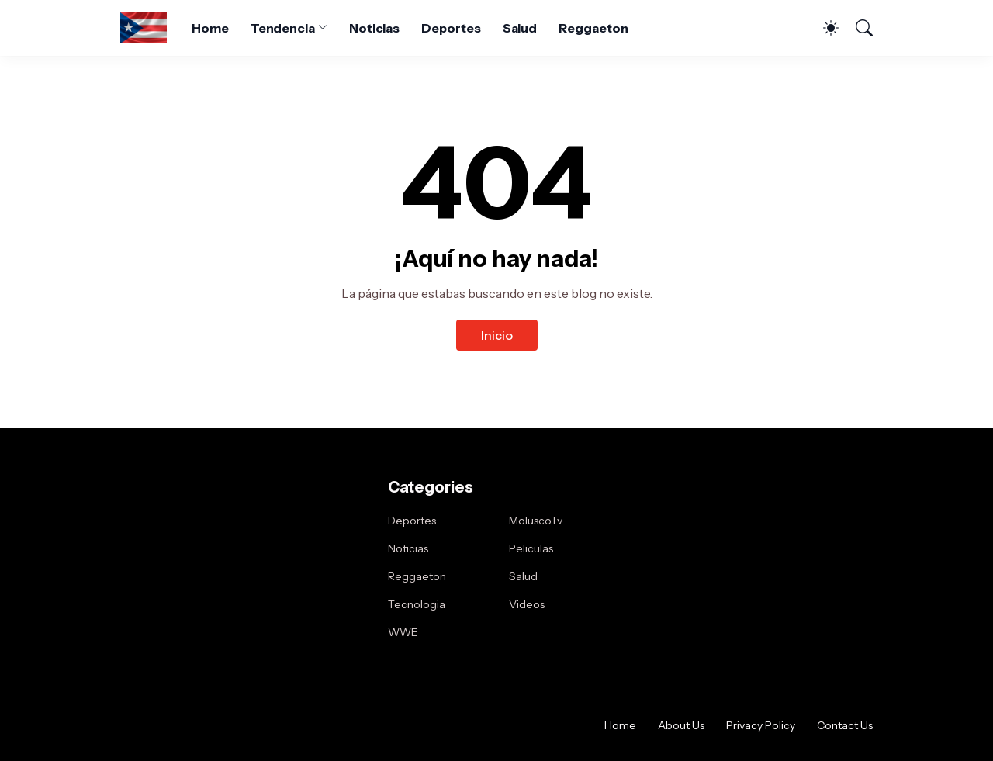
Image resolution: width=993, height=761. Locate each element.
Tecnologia (416, 604)
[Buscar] (857, 27)
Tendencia (283, 28)
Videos (527, 604)
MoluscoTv (535, 521)
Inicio (497, 335)
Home (210, 28)
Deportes (450, 28)
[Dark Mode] (823, 27)
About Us (681, 725)
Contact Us (845, 725)
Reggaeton (593, 28)
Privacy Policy (760, 725)
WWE (403, 632)
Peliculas (531, 548)
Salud (520, 28)
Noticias (374, 28)
